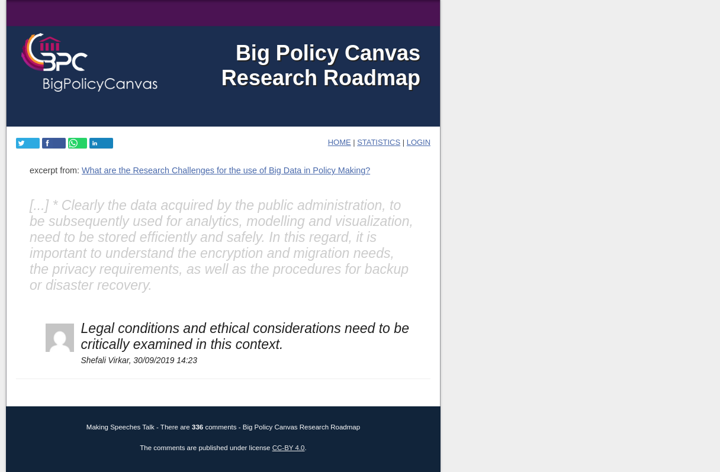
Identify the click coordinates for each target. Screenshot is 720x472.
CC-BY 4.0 (288, 447)
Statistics (378, 142)
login (418, 142)
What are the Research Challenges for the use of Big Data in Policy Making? (226, 170)
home (339, 142)
